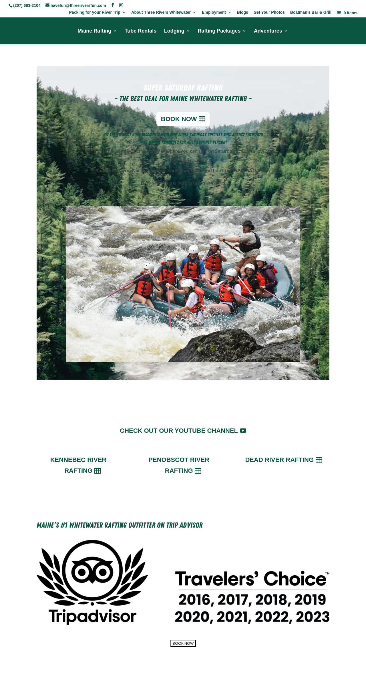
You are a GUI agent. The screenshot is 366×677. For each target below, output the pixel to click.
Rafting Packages (219, 31)
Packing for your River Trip (94, 12)
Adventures (268, 31)
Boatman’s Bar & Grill (310, 12)
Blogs (242, 12)
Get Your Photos (269, 12)
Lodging (174, 31)
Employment (214, 12)
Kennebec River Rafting (78, 465)
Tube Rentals (141, 31)
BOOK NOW (179, 119)
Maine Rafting (94, 31)
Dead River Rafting (279, 459)
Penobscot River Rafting (178, 465)
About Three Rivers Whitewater (161, 12)
